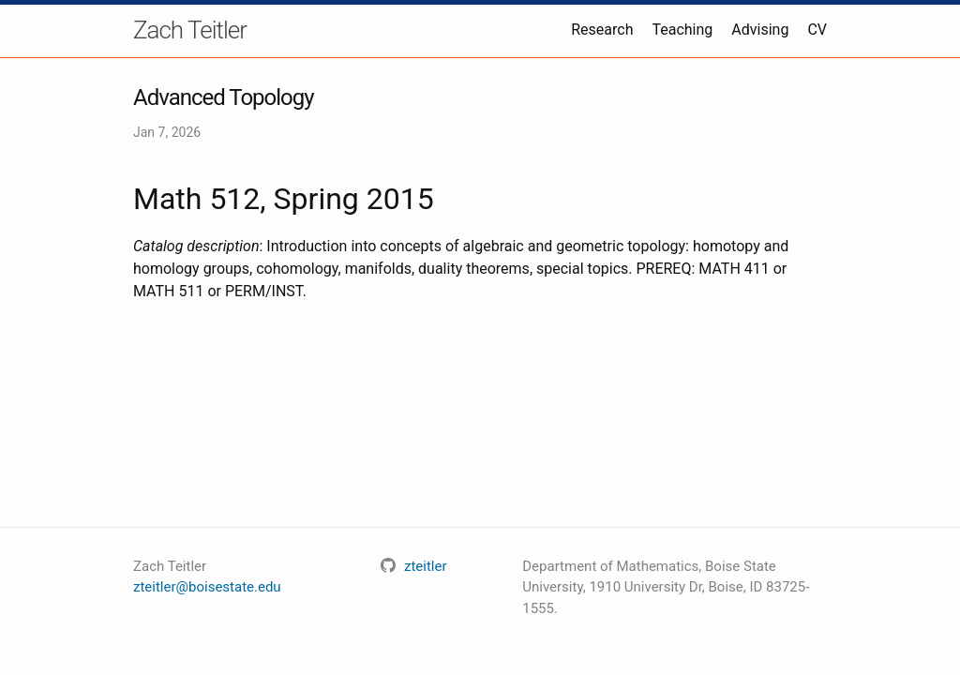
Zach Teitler (190, 30)
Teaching (682, 29)
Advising (759, 29)
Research (602, 29)
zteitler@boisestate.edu (207, 586)
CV (817, 29)
